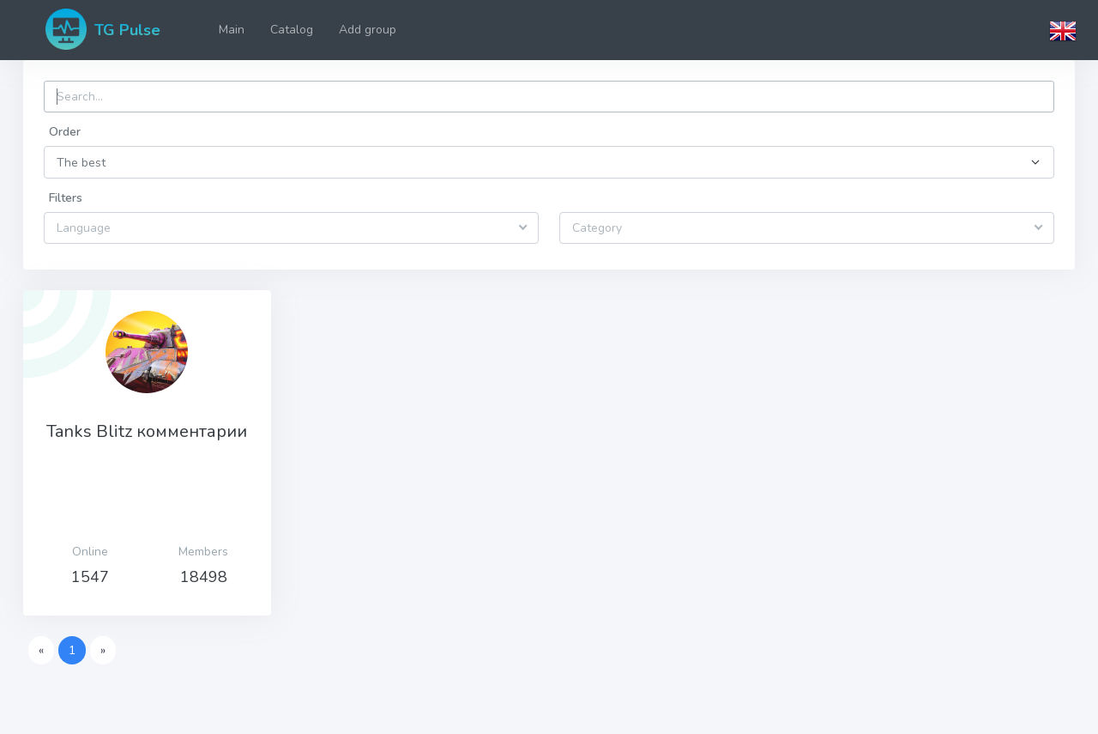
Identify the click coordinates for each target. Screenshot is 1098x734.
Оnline (90, 551)
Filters (65, 198)
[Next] (103, 650)
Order (65, 132)
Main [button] (231, 29)
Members (203, 551)
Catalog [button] (291, 29)
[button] (1062, 30)
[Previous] (41, 650)
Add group (367, 29)
